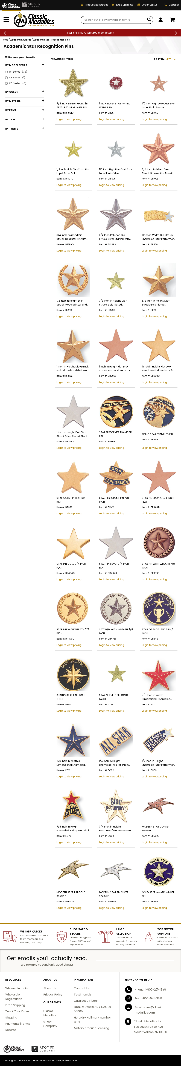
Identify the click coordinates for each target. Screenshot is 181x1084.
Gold (13, 110)
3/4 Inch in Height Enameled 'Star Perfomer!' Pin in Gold (115, 828)
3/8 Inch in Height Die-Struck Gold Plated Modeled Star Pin (113, 303)
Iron (13, 140)
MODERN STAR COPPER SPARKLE (155, 828)
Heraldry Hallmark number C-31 (92, 1019)
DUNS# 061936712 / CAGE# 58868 (93, 1009)
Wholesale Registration (13, 996)
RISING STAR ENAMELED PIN (157, 434)
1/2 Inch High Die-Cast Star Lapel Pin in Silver (115, 171)
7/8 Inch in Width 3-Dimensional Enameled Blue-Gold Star (71, 763)
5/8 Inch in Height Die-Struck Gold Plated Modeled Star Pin (156, 303)
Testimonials (82, 994)
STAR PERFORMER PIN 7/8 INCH (114, 500)
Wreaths (15, 221)
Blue (12, 98)
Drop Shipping (15, 1005)
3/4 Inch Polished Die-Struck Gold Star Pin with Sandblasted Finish (71, 237)
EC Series (15, 83)
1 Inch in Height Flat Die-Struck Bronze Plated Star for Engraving (114, 368)
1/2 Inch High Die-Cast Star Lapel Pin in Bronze (158, 105)
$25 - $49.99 (18, 160)
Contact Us (82, 988)
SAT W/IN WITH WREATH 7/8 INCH (116, 631)
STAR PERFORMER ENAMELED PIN (115, 434)
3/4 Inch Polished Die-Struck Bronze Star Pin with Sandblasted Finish (158, 171)
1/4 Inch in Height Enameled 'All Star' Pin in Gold (114, 763)
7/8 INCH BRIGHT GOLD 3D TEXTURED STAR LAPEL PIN (72, 105)
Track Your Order (17, 1011)
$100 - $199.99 (18, 177)
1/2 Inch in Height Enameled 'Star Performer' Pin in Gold (158, 763)
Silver (13, 122)
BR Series (16, 72)
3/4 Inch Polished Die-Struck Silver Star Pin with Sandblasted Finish (114, 237)
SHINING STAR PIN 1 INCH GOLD (70, 697)
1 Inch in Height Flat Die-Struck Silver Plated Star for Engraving (73, 434)
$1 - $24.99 (17, 154)
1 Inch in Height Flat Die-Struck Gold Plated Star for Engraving (158, 368)
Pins (13, 195)
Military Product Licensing (91, 1028)
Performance (18, 210)
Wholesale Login (16, 988)
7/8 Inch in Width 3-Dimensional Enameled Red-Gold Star (156, 697)
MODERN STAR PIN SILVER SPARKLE (113, 894)
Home (5, 39)
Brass (13, 134)
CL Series (15, 77)
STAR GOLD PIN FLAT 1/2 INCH (71, 500)
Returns (10, 1030)
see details (106, 33)
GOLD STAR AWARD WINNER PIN (158, 894)
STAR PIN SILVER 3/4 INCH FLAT (114, 565)
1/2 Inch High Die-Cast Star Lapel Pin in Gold (73, 171)
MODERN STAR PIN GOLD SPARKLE (71, 894)
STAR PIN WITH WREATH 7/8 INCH (158, 565)
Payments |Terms (17, 1024)
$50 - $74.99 (18, 166)
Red (12, 116)
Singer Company (50, 1024)
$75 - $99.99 (18, 171)
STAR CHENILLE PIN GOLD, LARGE (114, 697)
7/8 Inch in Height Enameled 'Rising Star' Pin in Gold (73, 828)
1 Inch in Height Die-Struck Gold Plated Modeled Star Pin (73, 368)
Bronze (14, 104)
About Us (49, 988)
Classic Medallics (49, 1013)
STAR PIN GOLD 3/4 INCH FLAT (71, 565)
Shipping (11, 1017)
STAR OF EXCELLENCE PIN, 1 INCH (157, 631)
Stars (14, 216)
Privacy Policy (52, 994)
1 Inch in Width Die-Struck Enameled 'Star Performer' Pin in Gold (158, 237)
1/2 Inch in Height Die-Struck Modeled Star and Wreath (72, 303)
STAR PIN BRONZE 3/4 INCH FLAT (158, 500)
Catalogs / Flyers (86, 1001)
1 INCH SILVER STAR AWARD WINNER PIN (114, 105)
